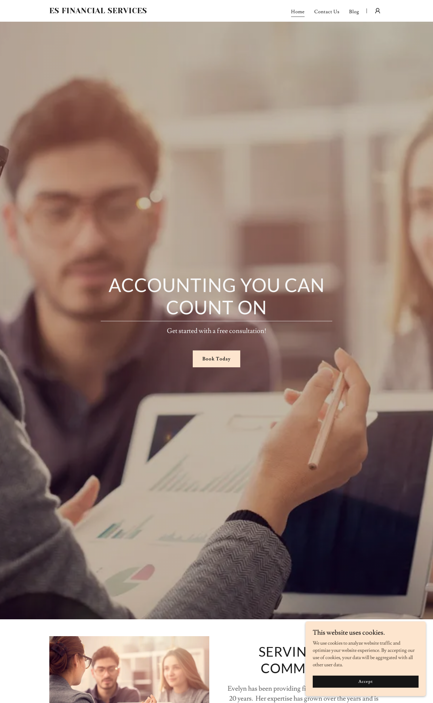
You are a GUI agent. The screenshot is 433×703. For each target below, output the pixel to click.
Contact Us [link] (326, 12)
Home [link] (298, 12)
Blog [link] (354, 12)
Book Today (216, 359)
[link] (107, 12)
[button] (378, 11)
